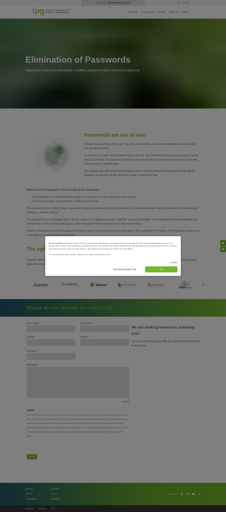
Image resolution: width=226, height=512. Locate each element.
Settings (173, 262)
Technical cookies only (124, 269)
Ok (161, 269)
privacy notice (105, 255)
